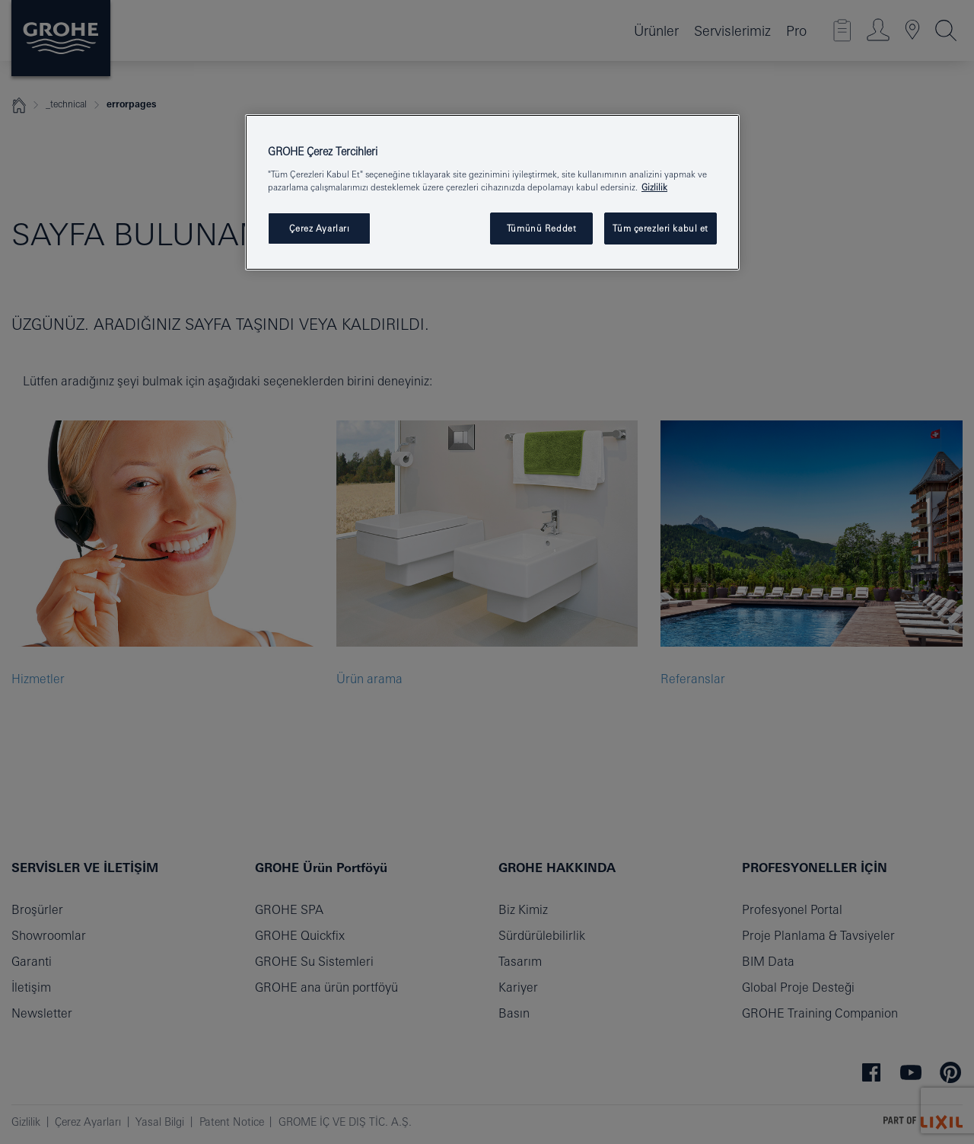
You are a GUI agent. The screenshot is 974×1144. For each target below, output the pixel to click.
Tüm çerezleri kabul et (660, 228)
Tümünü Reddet (541, 228)
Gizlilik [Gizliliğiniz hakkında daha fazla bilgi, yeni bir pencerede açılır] (654, 187)
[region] (492, 192)
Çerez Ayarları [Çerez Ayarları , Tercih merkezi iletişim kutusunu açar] (319, 228)
